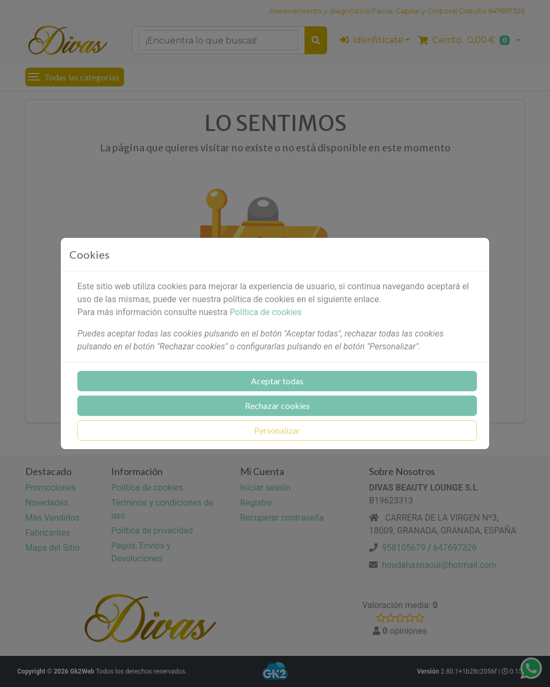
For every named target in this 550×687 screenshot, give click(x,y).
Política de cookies (266, 312)
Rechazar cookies (277, 405)
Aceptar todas (277, 381)
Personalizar (277, 430)
